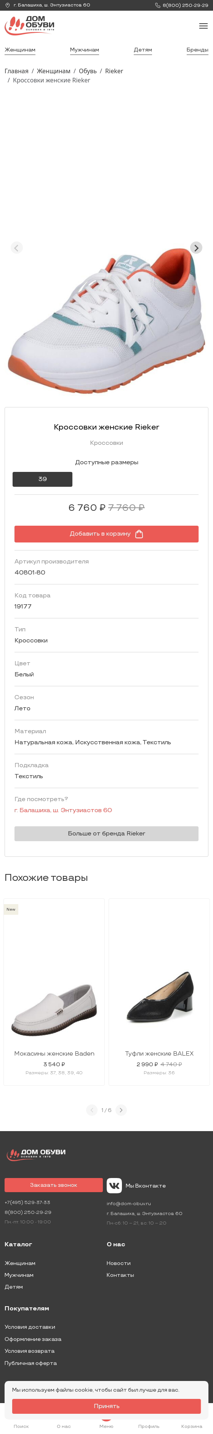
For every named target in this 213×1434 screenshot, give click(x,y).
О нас (116, 1244)
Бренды (197, 50)
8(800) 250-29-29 (28, 1212)
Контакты (120, 1275)
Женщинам (20, 50)
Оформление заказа (33, 1339)
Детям (143, 50)
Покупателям (27, 1308)
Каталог (18, 1244)
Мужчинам (84, 50)
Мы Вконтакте (136, 1185)
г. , (47, 5)
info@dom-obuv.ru (129, 1204)
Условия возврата (29, 1351)
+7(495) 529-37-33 (27, 1202)
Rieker (114, 71)
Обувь (88, 71)
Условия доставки (30, 1327)
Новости (119, 1263)
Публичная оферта (31, 1363)
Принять (107, 1406)
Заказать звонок (53, 1185)
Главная (17, 71)
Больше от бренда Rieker (106, 833)
